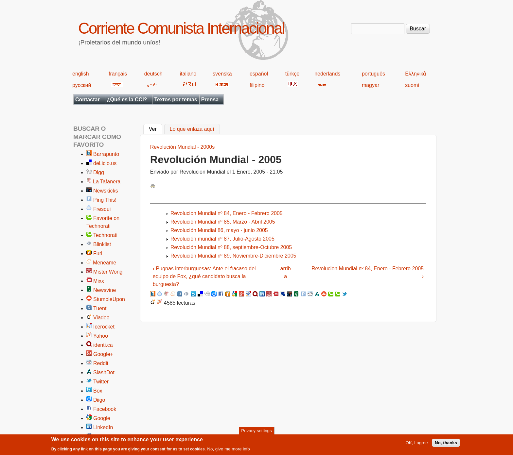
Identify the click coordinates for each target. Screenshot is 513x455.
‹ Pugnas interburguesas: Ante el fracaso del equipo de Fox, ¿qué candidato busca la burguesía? (204, 276)
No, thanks (446, 444)
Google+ (103, 354)
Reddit (100, 363)
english (80, 73)
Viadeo (101, 317)
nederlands (327, 73)
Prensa (210, 99)
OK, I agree (416, 444)
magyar (370, 85)
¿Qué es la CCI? (127, 99)
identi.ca (103, 345)
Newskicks (105, 191)
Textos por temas (175, 99)
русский (81, 85)
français (118, 73)
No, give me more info (228, 450)
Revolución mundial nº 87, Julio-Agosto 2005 (222, 239)
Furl (97, 253)
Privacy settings (256, 432)
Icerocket (104, 326)
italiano (188, 73)
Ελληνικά (415, 73)
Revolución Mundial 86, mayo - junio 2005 (219, 230)
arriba (285, 272)
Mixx (98, 281)
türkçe (292, 73)
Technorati (105, 235)
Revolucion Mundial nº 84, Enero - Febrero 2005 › (367, 272)
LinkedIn (103, 427)
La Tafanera (106, 181)
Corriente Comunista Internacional (181, 28)
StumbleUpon (109, 299)
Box (97, 391)
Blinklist (102, 244)
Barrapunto (106, 154)
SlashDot (104, 372)
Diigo (99, 400)
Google (101, 418)
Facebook (104, 409)
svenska (222, 73)
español (259, 73)
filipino (257, 85)
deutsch (153, 73)
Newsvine (104, 290)
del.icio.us (104, 163)
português (373, 73)
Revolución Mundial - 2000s (182, 147)
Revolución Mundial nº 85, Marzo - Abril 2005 (222, 222)
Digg (98, 172)
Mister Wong (108, 272)
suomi (412, 85)
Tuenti (100, 308)
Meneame (104, 262)
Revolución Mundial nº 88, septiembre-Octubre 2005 (231, 247)
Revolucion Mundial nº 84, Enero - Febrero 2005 (226, 213)
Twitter (101, 381)
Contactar (87, 99)
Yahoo (100, 336)
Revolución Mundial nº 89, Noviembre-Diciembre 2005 (233, 256)
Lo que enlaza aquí (192, 129)
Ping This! (104, 200)
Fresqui (102, 209)
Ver (155, 128)
